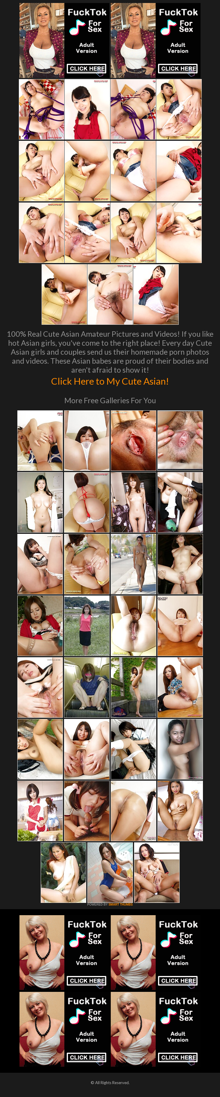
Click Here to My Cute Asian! (110, 380)
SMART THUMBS (120, 904)
